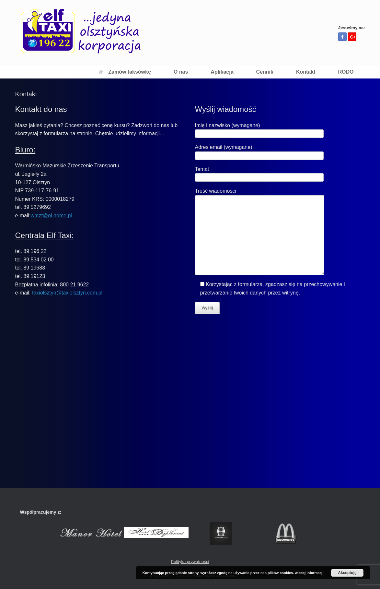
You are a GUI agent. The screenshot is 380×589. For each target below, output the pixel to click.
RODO (346, 72)
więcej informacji (309, 573)
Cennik (264, 72)
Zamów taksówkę (124, 72)
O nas (181, 72)
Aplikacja (222, 72)
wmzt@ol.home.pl (51, 215)
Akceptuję (347, 573)
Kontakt (306, 72)
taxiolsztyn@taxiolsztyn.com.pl (67, 292)
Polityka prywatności (190, 561)
